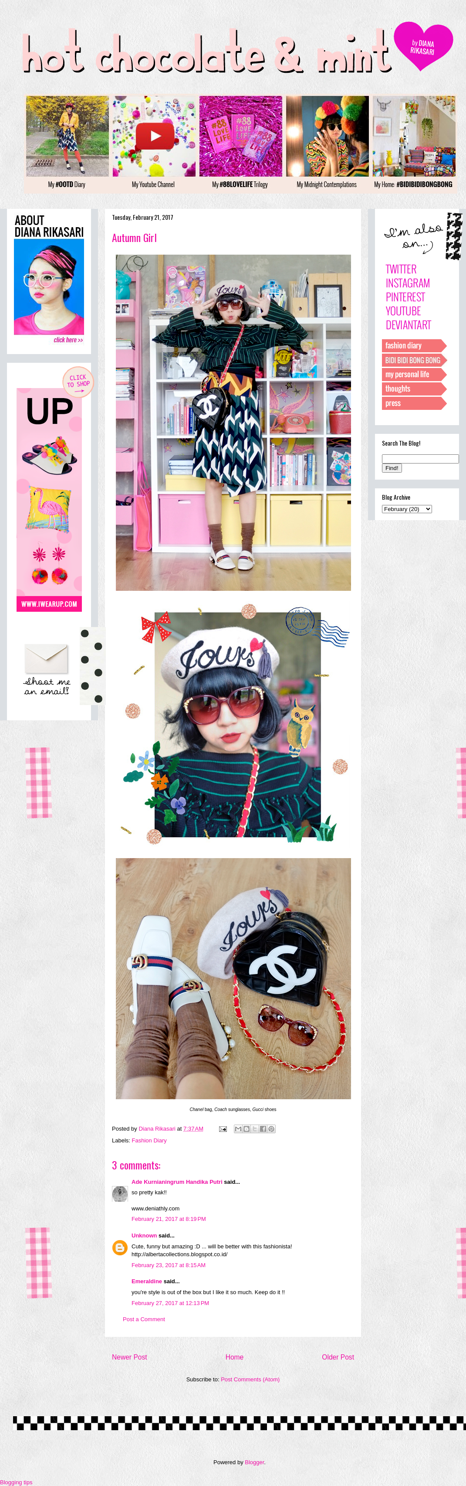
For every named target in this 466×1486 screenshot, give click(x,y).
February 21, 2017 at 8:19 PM (169, 1219)
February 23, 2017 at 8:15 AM (169, 1265)
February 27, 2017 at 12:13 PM (170, 1303)
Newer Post (129, 1357)
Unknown (144, 1235)
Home (235, 1357)
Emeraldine (147, 1281)
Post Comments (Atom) (250, 1379)
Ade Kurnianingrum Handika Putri (177, 1182)
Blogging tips (16, 1482)
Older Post (338, 1357)
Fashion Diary (149, 1140)
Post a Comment (144, 1319)
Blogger (254, 1462)
